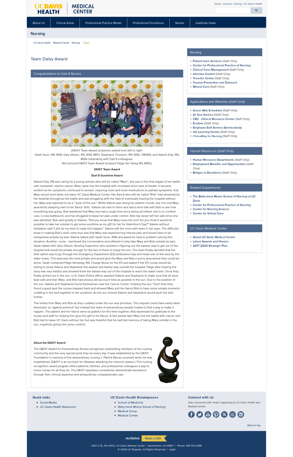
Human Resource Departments (213, 160)
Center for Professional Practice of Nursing (222, 65)
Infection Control (204, 74)
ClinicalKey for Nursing (207, 136)
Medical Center (61, 42)
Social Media (48, 402)
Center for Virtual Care (208, 213)
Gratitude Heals (206, 23)
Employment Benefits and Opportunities (219, 164)
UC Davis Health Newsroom (58, 407)
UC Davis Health (42, 42)
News (217, 4)
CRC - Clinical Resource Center (214, 119)
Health (252, 4)
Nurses (179, 23)
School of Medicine (130, 402)
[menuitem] (38, 23)
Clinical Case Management (211, 69)
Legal (172, 449)
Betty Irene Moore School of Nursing (141, 407)
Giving (237, 4)
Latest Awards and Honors (211, 241)
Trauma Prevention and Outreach (215, 82)
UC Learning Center (206, 132)
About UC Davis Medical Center (214, 237)
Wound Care (201, 86)
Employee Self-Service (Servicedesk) (217, 127)
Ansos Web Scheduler (207, 110)
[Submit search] (256, 10)
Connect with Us (201, 397)
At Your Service (203, 115)
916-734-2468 (194, 445)
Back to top (253, 425)
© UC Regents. (130, 449)
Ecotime (198, 123)
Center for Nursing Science (211, 209)
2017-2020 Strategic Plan (210, 246)
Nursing (38, 33)
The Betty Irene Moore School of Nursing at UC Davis (224, 198)
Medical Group (127, 411)
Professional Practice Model (103, 23)
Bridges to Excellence (207, 172)
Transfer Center (203, 78)
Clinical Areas (65, 23)
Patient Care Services (207, 61)
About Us (39, 23)
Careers (227, 4)
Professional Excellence (148, 23)
